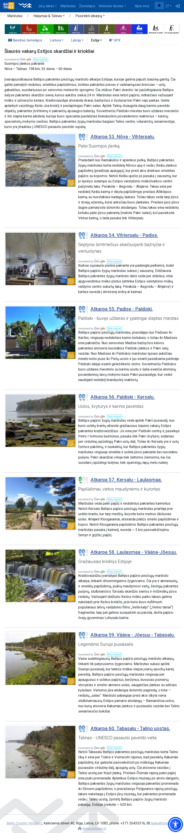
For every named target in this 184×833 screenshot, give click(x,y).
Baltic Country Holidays (24, 823)
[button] (48, 16)
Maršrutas (68, 6)
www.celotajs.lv (92, 828)
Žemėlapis (87, 6)
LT (167, 6)
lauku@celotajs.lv (162, 823)
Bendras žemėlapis (25, 40)
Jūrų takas (46, 6)
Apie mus (142, 6)
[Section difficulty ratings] (83, 137)
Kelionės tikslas (111, 6)
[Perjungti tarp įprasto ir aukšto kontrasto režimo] (159, 5)
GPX (114, 40)
